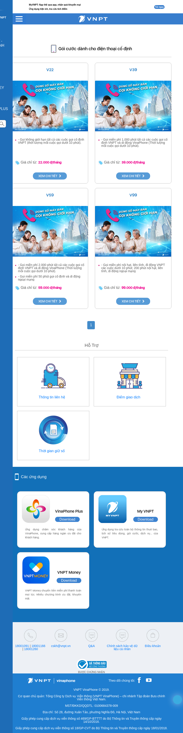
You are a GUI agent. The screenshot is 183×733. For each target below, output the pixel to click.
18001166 (38, 646)
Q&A (91, 646)
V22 (50, 69)
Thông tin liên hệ (52, 397)
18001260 (31, 649)
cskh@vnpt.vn (61, 646)
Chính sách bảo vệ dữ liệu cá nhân (122, 647)
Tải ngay (159, 7)
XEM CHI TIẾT (49, 176)
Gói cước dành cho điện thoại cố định (95, 48)
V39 (133, 69)
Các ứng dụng (33, 477)
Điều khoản (153, 646)
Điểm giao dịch (128, 397)
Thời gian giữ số (52, 451)
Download (67, 519)
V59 (50, 195)
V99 (133, 195)
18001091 (22, 646)
